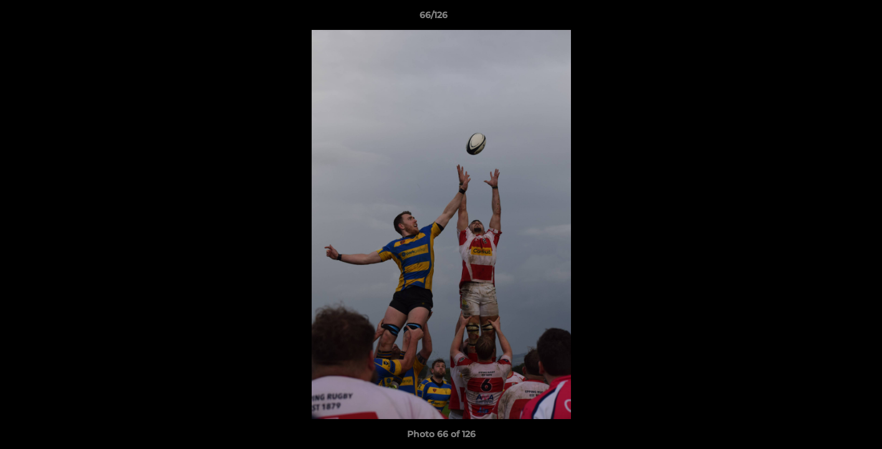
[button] (829, 18)
